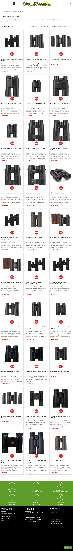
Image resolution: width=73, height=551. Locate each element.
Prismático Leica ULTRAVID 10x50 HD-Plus (36, 461)
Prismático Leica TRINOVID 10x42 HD (11, 417)
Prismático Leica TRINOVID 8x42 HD (60, 59)
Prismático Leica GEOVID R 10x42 (60, 104)
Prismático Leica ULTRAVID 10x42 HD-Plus (60, 417)
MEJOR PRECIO (36, 502)
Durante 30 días (12, 502)
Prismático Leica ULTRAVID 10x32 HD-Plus (36, 372)
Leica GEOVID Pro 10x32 (33, 193)
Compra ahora (12, 489)
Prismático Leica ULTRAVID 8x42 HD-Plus (60, 327)
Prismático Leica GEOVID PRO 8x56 (36, 148)
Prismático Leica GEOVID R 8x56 (35, 104)
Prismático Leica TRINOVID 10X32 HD (60, 238)
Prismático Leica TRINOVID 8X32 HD (12, 282)
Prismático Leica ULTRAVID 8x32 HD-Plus (59, 372)
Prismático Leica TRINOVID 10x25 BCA (36, 417)
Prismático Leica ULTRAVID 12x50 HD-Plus (36, 327)
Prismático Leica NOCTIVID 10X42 (36, 59)
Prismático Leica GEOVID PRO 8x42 (12, 193)
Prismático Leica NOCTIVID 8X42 (11, 327)
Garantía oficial (60, 490)
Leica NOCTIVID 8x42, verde (34, 238)
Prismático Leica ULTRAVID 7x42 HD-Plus (11, 372)
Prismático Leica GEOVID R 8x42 (11, 148)
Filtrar (4, 26)
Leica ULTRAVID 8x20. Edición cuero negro (12, 59)
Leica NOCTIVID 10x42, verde (58, 461)
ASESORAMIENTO (60, 502)
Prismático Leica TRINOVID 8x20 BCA (11, 461)
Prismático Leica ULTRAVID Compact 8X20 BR (58, 283)
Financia (36, 490)
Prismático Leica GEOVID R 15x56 (11, 104)
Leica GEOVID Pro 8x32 (57, 193)
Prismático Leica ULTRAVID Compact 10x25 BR (34, 283)
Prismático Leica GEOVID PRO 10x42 (59, 149)
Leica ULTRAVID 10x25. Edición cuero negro (10, 238)
